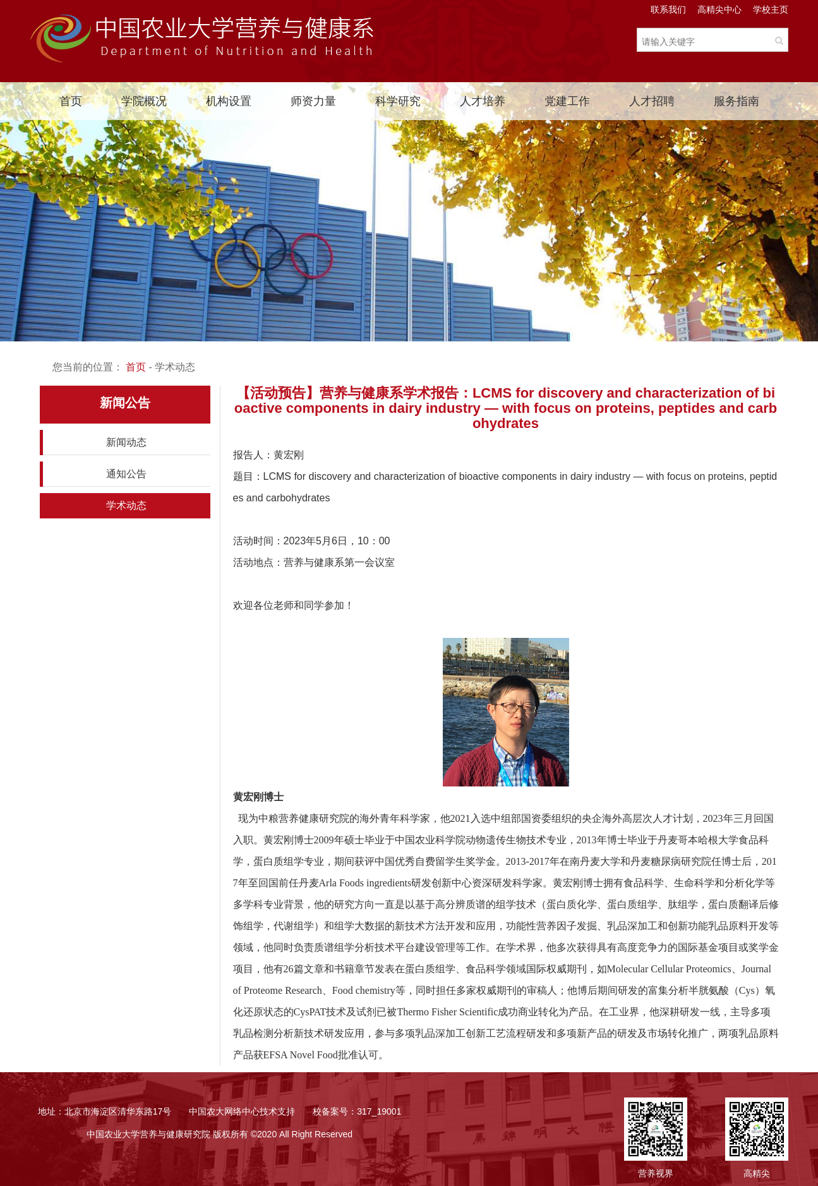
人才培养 (482, 101)
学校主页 (770, 9)
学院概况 (144, 101)
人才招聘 (652, 101)
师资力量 (313, 101)
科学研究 (398, 101)
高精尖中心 (719, 9)
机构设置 (228, 101)
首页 (70, 101)
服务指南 (736, 101)
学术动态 (126, 505)
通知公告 (126, 473)
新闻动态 (126, 442)
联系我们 (668, 9)
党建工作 (567, 101)
